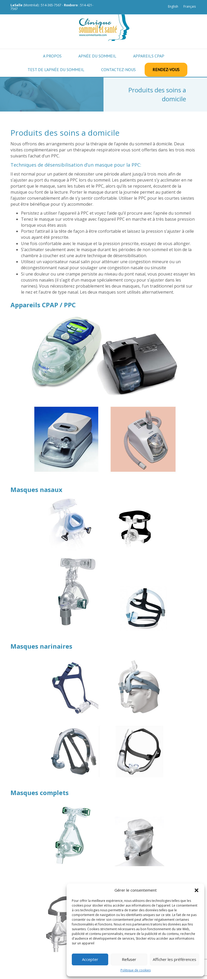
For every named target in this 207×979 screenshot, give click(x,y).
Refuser (129, 959)
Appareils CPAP (148, 56)
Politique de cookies (136, 970)
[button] (196, 890)
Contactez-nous (118, 69)
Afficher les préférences (174, 959)
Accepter (90, 959)
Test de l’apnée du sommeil (56, 69)
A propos (52, 56)
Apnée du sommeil (97, 56)
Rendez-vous (165, 69)
